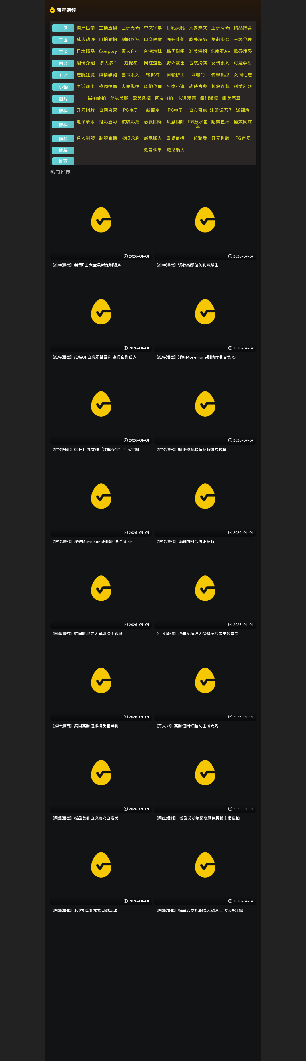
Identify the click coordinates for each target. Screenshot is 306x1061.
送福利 (243, 110)
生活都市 (85, 86)
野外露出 (175, 63)
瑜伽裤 (153, 74)
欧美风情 (141, 98)
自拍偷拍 (108, 39)
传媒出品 (220, 74)
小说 (63, 87)
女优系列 (220, 63)
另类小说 (175, 86)
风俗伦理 (153, 86)
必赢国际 (153, 121)
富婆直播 (175, 138)
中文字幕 (153, 27)
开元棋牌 (85, 110)
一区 (63, 28)
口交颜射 (153, 39)
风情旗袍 (108, 74)
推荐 (63, 110)
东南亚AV (220, 51)
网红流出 (153, 63)
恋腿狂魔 (85, 74)
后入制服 (85, 138)
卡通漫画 (187, 98)
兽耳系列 (130, 74)
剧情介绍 (85, 63)
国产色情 (85, 27)
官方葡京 (198, 110)
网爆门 (198, 74)
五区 (63, 75)
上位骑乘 (198, 138)
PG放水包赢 (198, 124)
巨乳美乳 (175, 27)
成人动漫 (85, 39)
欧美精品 (198, 39)
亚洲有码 (220, 27)
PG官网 (243, 138)
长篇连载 (220, 86)
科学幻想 (243, 86)
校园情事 (108, 86)
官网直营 (108, 110)
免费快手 (153, 150)
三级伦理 (243, 39)
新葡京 (153, 110)
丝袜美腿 (119, 98)
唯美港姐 (198, 51)
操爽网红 (243, 121)
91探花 (130, 63)
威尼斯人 (153, 138)
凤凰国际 (175, 121)
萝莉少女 (220, 39)
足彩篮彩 (108, 121)
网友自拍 (164, 98)
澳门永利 (130, 138)
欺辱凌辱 (243, 51)
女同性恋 (243, 74)
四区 (63, 63)
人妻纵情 (130, 86)
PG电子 (130, 110)
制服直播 (108, 138)
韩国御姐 (175, 51)
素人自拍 (130, 51)
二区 (63, 40)
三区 (63, 51)
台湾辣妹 (153, 51)
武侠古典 (198, 86)
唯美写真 (231, 98)
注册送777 (220, 110)
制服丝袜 (130, 39)
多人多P (108, 63)
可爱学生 (243, 63)
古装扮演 (198, 63)
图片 (63, 98)
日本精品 (85, 51)
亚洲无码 (130, 27)
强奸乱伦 (175, 39)
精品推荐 (243, 27)
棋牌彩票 (130, 121)
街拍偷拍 (97, 98)
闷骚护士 (175, 74)
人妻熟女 (198, 27)
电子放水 (85, 121)
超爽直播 (220, 121)
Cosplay (108, 51)
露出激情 (209, 98)
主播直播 (108, 27)
